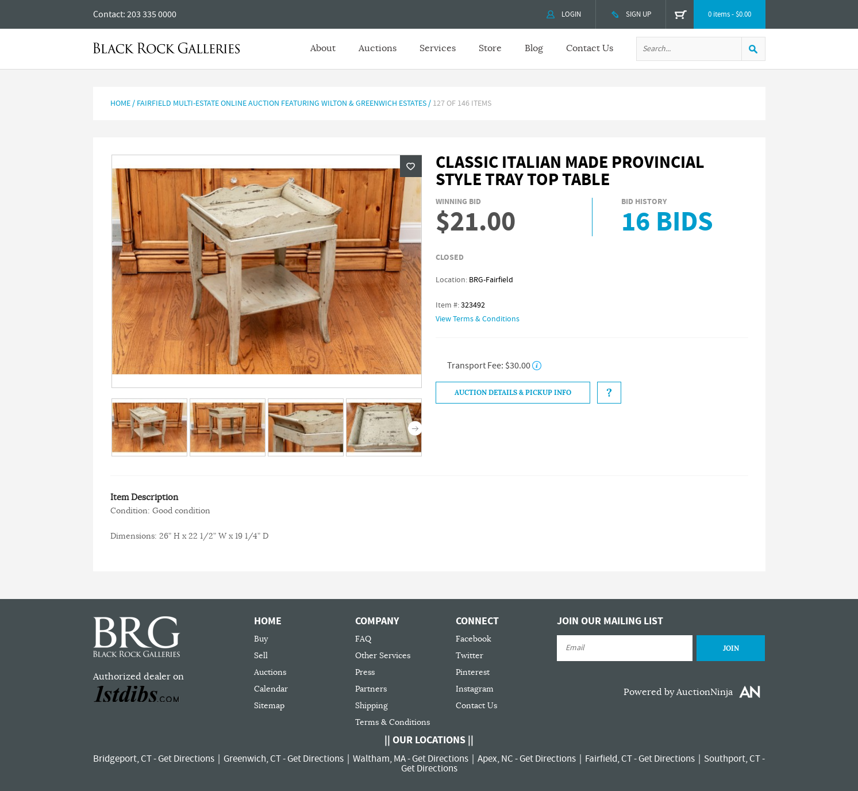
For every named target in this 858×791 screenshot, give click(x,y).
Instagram (475, 689)
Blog (534, 48)
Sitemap (269, 706)
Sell (261, 656)
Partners (371, 689)
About (323, 48)
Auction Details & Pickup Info (513, 392)
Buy (261, 639)
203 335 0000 (151, 14)
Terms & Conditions (392, 722)
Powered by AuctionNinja (678, 692)
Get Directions (186, 758)
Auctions (378, 48)
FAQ (363, 639)
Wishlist (411, 166)
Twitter (469, 656)
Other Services (382, 656)
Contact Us (589, 48)
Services (438, 48)
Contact (108, 14)
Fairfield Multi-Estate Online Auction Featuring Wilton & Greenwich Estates (281, 103)
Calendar (271, 689)
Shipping (371, 706)
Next (415, 428)
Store (490, 48)
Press (365, 672)
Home (120, 103)
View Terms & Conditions (478, 319)
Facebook (473, 639)
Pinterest (473, 672)
